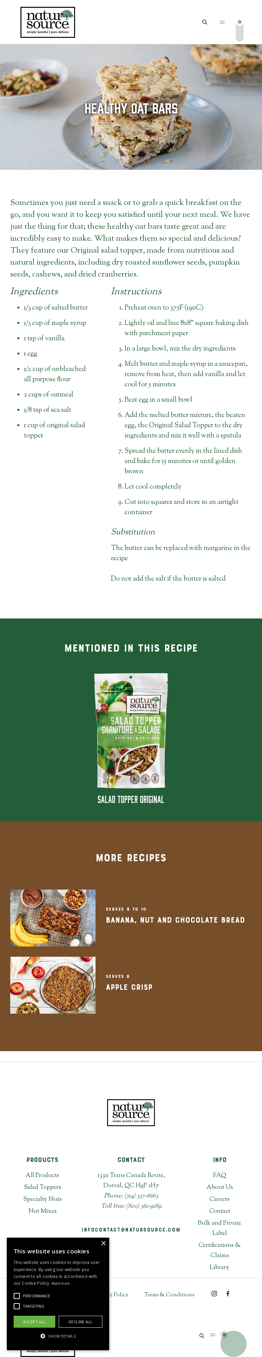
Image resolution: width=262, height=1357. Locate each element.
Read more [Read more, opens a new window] (61, 1283)
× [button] (103, 1243)
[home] (47, 22)
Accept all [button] (34, 1321)
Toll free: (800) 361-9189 (131, 1206)
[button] (222, 22)
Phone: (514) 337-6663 (131, 1196)
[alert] (58, 1294)
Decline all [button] (80, 1321)
